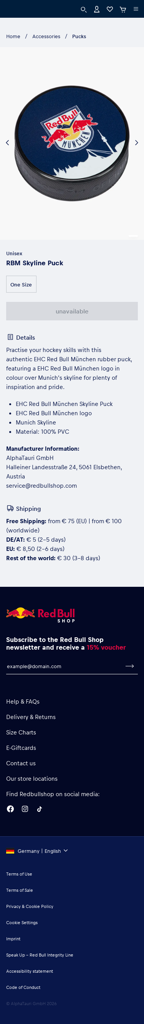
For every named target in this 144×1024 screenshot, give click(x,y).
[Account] (97, 8)
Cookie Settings (22, 922)
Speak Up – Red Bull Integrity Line (39, 955)
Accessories (46, 36)
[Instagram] (25, 810)
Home (13, 36)
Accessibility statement (29, 971)
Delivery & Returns (31, 717)
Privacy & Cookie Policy (29, 906)
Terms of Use (19, 874)
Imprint (13, 938)
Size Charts (21, 732)
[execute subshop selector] (135, 8)
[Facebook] (10, 810)
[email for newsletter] (64, 666)
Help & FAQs (23, 701)
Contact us (21, 763)
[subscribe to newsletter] (130, 666)
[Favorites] (110, 8)
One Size (21, 284)
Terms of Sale (19, 890)
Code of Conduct (23, 987)
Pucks (79, 36)
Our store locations (32, 778)
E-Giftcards (21, 747)
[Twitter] (39, 810)
